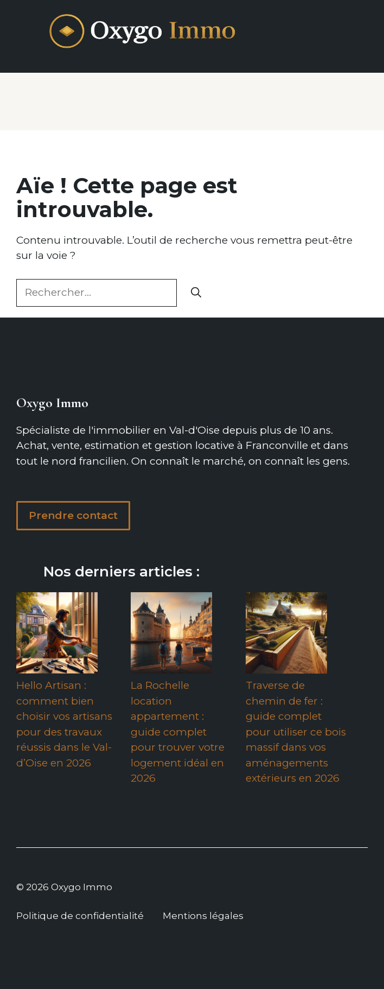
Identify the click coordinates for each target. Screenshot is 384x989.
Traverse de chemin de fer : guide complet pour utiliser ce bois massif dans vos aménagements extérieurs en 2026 (296, 731)
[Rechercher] (196, 293)
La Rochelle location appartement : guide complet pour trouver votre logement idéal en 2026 (178, 731)
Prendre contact (73, 515)
